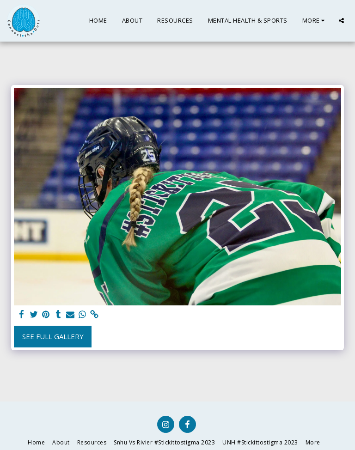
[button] (341, 21)
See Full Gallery (53, 336)
